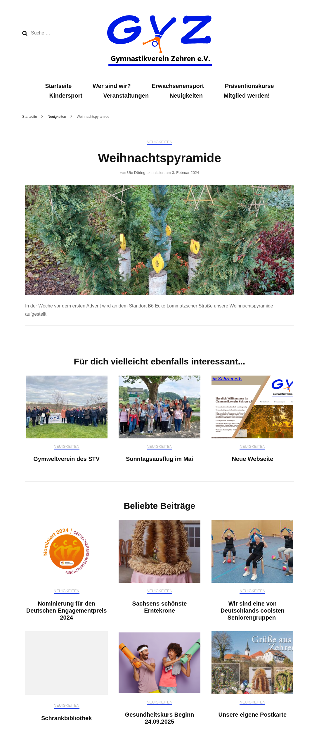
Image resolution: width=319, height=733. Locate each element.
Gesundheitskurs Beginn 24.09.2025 (159, 718)
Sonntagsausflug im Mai (159, 459)
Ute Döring (136, 172)
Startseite (58, 86)
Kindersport (65, 95)
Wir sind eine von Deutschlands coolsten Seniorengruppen (253, 610)
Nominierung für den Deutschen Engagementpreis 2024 (66, 610)
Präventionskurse (249, 86)
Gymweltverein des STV (66, 459)
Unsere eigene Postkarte (253, 714)
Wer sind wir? (112, 86)
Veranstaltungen (126, 95)
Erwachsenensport (178, 86)
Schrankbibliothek (66, 718)
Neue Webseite (252, 459)
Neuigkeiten (186, 95)
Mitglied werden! (247, 95)
